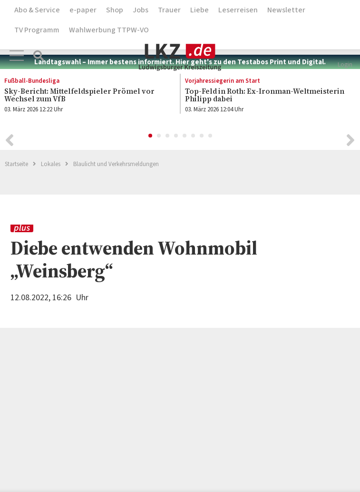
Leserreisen (238, 10)
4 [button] (176, 137)
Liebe (199, 10)
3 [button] (167, 137)
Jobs (140, 10)
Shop (114, 10)
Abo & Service (37, 10)
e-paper (83, 10)
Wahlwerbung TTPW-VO (109, 30)
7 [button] (202, 137)
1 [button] (150, 137)
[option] (265, 97)
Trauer (169, 10)
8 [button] (210, 137)
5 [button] (185, 137)
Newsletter (286, 10)
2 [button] (159, 137)
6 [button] (193, 137)
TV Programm (36, 30)
